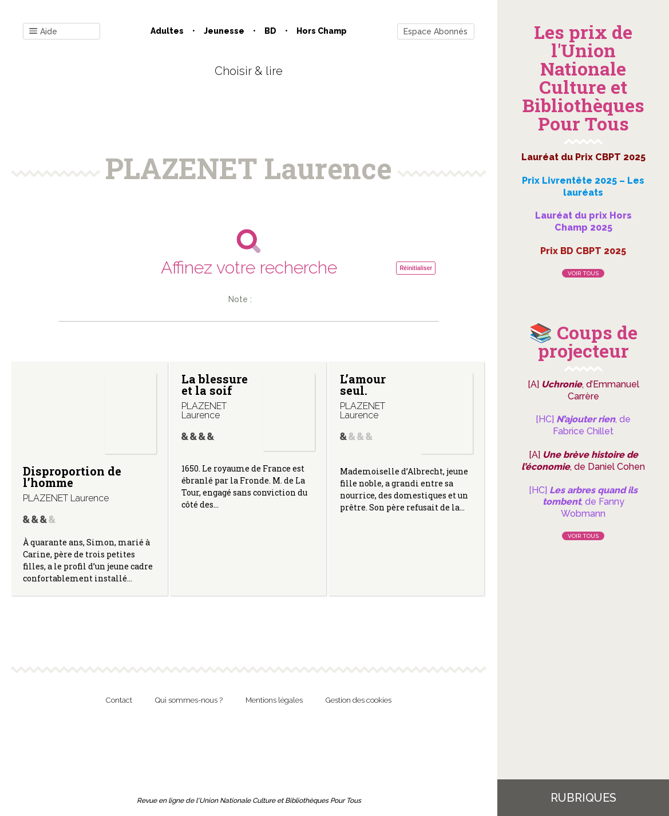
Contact (119, 700)
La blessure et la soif (214, 384)
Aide (43, 32)
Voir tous (583, 273)
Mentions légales (274, 700)
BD (270, 30)
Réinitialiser (415, 268)
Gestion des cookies (358, 700)
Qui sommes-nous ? (189, 700)
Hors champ (321, 30)
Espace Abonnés (435, 31)
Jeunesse (224, 30)
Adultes (167, 30)
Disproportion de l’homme (72, 477)
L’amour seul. (363, 384)
